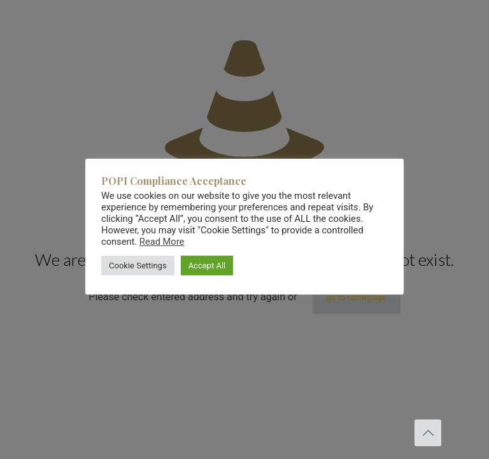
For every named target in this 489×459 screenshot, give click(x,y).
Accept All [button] (207, 265)
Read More (161, 241)
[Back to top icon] (428, 432)
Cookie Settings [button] (138, 265)
